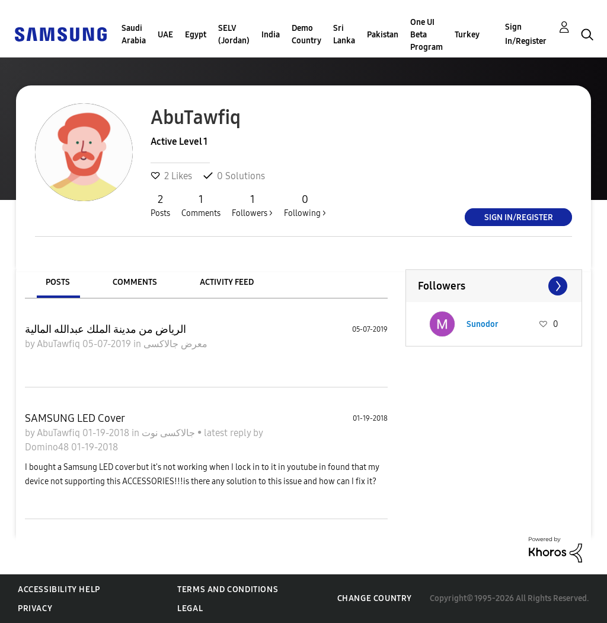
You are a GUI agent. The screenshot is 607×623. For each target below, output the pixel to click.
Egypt (195, 35)
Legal (190, 608)
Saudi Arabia (134, 34)
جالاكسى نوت (169, 432)
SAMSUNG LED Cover (75, 418)
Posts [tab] (58, 282)
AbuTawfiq (59, 343)
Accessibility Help (59, 589)
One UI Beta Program (426, 34)
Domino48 (48, 447)
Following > (305, 205)
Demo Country (306, 34)
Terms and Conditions (227, 589)
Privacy (35, 608)
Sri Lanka (344, 34)
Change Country (374, 598)
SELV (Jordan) (234, 34)
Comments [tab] (135, 282)
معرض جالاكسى (175, 343)
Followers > (252, 205)
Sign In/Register (526, 34)
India (270, 35)
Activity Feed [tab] (227, 282)
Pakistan (382, 35)
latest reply (228, 432)
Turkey (467, 35)
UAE (165, 35)
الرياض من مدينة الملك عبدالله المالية (105, 329)
